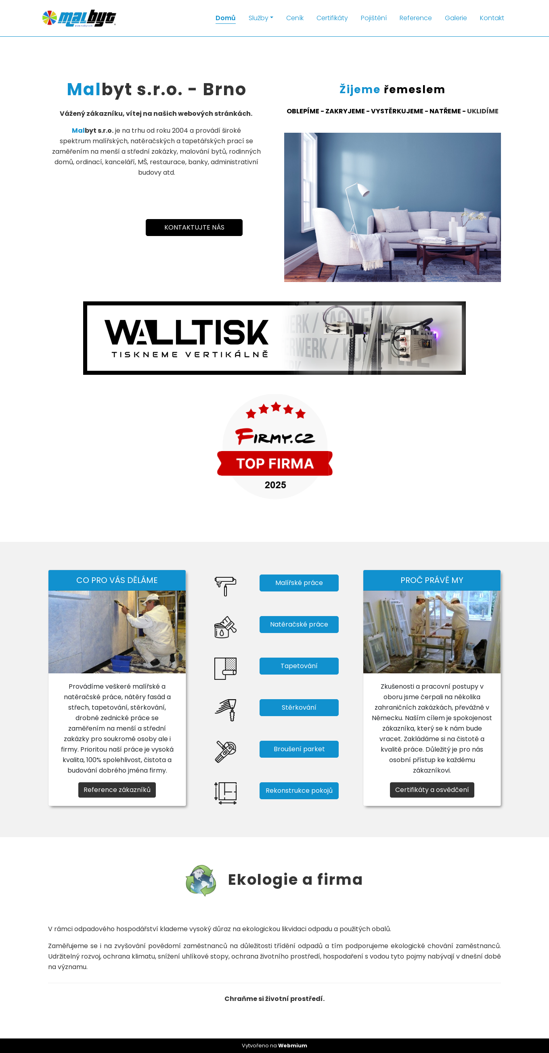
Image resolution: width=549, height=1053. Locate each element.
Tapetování (299, 666)
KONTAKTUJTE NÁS (194, 227)
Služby (258, 18)
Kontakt (492, 18)
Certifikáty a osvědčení (432, 789)
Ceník (295, 18)
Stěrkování (299, 707)
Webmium (292, 1045)
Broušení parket (299, 749)
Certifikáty (332, 18)
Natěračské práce (299, 624)
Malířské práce (299, 582)
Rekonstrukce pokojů (299, 790)
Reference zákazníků (117, 789)
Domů (226, 18)
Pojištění (374, 18)
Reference (416, 18)
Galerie (456, 18)
